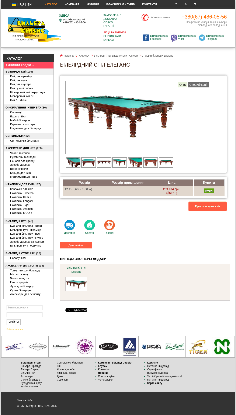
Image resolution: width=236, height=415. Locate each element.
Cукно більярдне (20, 290)
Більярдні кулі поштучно (25, 245)
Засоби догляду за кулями (27, 241)
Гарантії (108, 25)
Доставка (110, 18)
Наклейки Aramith (21, 208)
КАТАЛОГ (51, 4)
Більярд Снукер (30, 369)
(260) (24, 148)
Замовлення (112, 15)
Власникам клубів (120, 4)
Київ (30, 400)
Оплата (108, 22)
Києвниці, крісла (66, 372)
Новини (93, 4)
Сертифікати (112, 36)
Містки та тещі (19, 274)
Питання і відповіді (158, 366)
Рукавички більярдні (23, 156)
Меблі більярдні (20, 120)
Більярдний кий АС (22, 96)
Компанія (72, 4)
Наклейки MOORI (21, 212)
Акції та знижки (114, 32)
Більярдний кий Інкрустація (27, 92)
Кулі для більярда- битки (26, 225)
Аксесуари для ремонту (25, 294)
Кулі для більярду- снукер (26, 237)
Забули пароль (15, 329)
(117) (23, 184)
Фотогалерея (105, 379)
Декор (60, 376)
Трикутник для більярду (25, 270)
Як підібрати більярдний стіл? (165, 376)
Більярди (99, 55)
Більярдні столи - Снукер (123, 55)
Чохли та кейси (20, 153)
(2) (18, 135)
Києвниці (15, 112)
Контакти (149, 4)
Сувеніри (62, 379)
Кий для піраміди (21, 76)
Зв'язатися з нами (160, 17)
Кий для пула (18, 80)
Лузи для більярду (22, 286)
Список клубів (106, 376)
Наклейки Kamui (20, 197)
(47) (19, 221)
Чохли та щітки (19, 278)
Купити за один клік (207, 206)
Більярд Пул (28, 372)
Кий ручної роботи (22, 88)
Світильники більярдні (24, 140)
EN (29, 4)
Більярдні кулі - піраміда (25, 229)
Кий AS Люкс (18, 100)
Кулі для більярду (31, 383)
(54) (25, 265)
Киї (58, 366)
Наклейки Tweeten (22, 193)
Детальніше (76, 245)
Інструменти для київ (23, 176)
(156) (19, 71)
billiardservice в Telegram (215, 37)
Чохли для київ (65, 369)
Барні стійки (17, 116)
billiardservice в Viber (187, 37)
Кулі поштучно (29, 386)
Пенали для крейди (22, 161)
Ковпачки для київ (21, 189)
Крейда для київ (20, 172)
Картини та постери (22, 124)
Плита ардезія (19, 282)
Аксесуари (27, 376)
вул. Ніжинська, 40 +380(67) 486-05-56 (74, 21)
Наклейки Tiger (19, 205)
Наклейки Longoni (21, 201)
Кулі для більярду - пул (25, 233)
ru (22, 4)
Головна (69, 55)
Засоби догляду (20, 164)
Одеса (20, 400)
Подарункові (18, 258)
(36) (26, 107)
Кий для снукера (20, 84)
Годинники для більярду (25, 128)
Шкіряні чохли (19, 168)
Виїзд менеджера (157, 372)
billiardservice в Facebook (159, 37)
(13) (23, 253)
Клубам (108, 39)
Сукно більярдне (31, 379)
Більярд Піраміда (31, 366)
